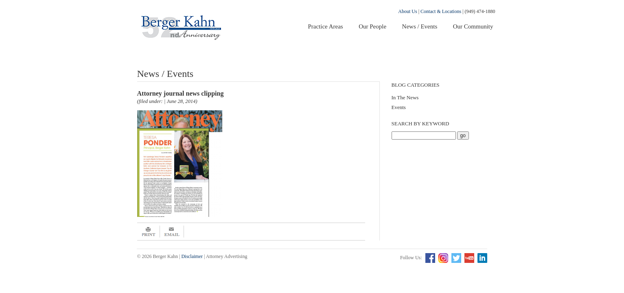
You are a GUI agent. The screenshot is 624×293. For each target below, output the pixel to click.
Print (148, 231)
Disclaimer (192, 256)
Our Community (473, 26)
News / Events (420, 26)
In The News (405, 97)
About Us (407, 11)
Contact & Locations (440, 11)
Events (399, 107)
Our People (372, 26)
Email (172, 231)
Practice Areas (325, 26)
